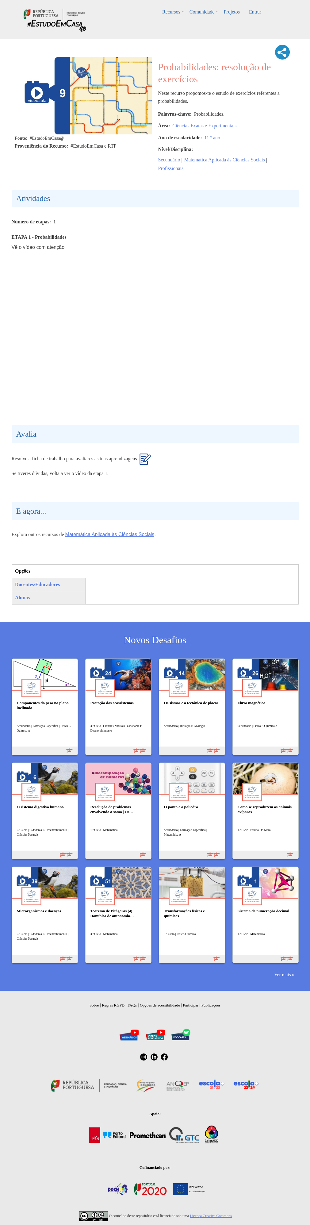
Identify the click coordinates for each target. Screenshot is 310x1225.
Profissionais (171, 168)
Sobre (94, 1005)
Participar (190, 1005)
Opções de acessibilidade (160, 1005)
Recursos (171, 11)
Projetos (231, 11)
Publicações (210, 1005)
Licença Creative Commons (211, 1216)
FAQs (132, 1005)
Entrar (255, 11)
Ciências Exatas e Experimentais (204, 125)
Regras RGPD (113, 1005)
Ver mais (282, 974)
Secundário (169, 159)
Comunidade (202, 11)
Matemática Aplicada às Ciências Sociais (224, 159)
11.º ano (212, 137)
